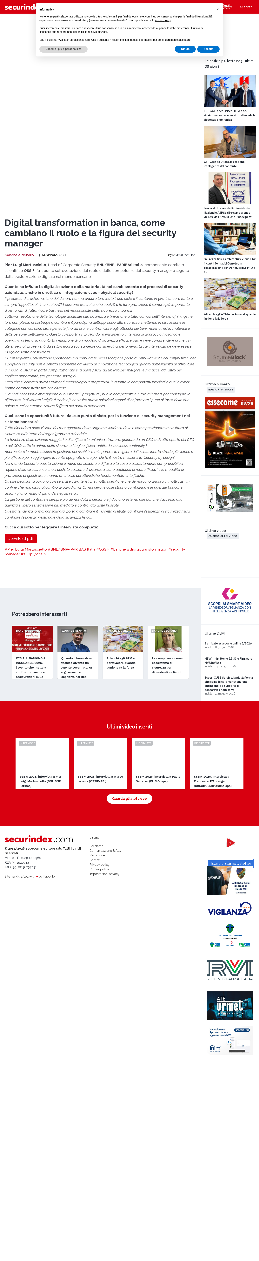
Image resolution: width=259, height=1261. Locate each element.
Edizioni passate (220, 389)
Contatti (95, 674)
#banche (118, 361)
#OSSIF (103, 361)
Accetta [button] (208, 48)
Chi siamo (96, 660)
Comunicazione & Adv (105, 665)
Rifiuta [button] (185, 48)
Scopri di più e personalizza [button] (63, 48)
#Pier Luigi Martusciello (26, 361)
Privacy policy (100, 679)
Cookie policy (99, 684)
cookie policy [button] (162, 20)
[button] (218, 9)
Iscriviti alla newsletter (230, 743)
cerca (246, 7)
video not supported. (230, 32)
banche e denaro (19, 66)
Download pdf (21, 350)
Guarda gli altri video (129, 613)
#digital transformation (147, 361)
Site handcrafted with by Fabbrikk (30, 691)
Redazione (97, 670)
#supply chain (33, 365)
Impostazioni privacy (104, 688)
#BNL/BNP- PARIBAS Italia (71, 361)
